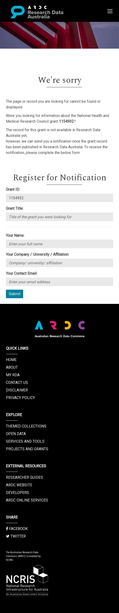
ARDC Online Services (27, 500)
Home (11, 360)
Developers (17, 492)
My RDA (13, 375)
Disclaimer (17, 390)
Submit (14, 294)
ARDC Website (19, 485)
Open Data (16, 434)
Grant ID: (13, 189)
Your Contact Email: (21, 273)
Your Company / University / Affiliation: (37, 254)
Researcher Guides (24, 477)
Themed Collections (26, 426)
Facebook (17, 528)
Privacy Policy (20, 397)
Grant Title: (14, 208)
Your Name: (15, 235)
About (12, 367)
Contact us (17, 382)
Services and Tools (25, 441)
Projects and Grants (27, 449)
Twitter (16, 536)
